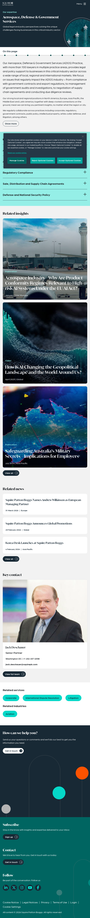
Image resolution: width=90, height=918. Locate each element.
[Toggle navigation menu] (82, 4)
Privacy (45, 902)
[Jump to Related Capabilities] (73, 55)
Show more (11, 123)
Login (73, 902)
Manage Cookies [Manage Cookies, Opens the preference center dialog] (17, 160)
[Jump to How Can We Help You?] (85, 55)
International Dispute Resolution (42, 697)
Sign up (9, 836)
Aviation (10, 713)
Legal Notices (30, 902)
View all (9, 473)
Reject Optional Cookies (42, 160)
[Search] (73, 4)
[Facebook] (38, 888)
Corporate (11, 697)
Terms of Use (60, 902)
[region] (45, 150)
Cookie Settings (12, 906)
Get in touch (11, 750)
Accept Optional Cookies (70, 160)
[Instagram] (22, 888)
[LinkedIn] (6, 888)
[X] (14, 888)
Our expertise (10, 11)
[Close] (83, 136)
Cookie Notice (11, 902)
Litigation (73, 697)
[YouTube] (30, 888)
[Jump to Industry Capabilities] (16, 55)
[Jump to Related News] (39, 55)
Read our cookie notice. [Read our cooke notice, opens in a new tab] (17, 153)
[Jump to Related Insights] (27, 55)
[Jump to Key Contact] (62, 55)
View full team (12, 674)
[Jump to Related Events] (50, 55)
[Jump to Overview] (5, 55)
